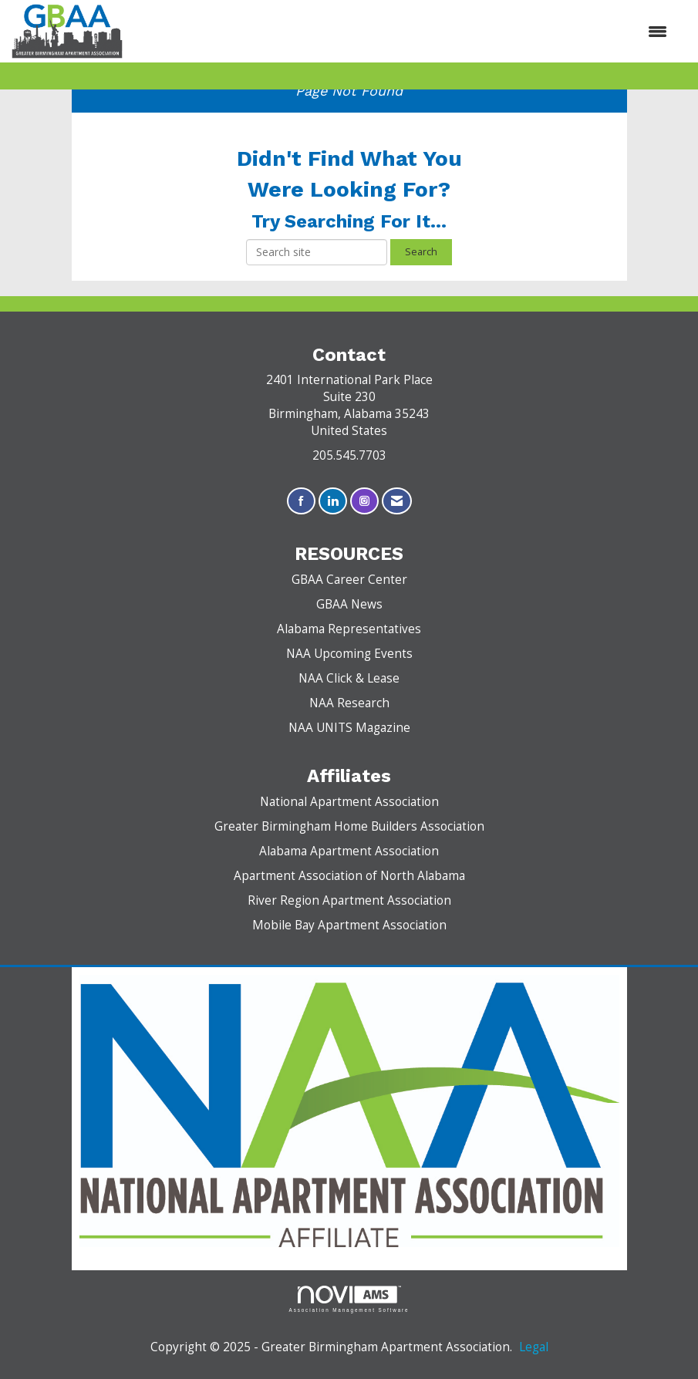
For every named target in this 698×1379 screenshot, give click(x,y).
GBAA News (349, 604)
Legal (533, 1347)
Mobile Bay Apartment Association (349, 925)
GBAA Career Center (349, 579)
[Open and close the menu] (402, 31)
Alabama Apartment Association (349, 851)
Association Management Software (349, 1299)
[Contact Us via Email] (397, 500)
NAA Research (349, 703)
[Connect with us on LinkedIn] (333, 500)
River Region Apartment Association (349, 900)
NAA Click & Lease (349, 678)
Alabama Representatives (349, 629)
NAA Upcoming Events (349, 654)
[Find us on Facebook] (301, 500)
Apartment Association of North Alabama (349, 876)
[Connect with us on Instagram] (364, 500)
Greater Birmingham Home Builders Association (349, 826)
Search (421, 251)
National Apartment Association (349, 802)
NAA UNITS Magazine (349, 728)
